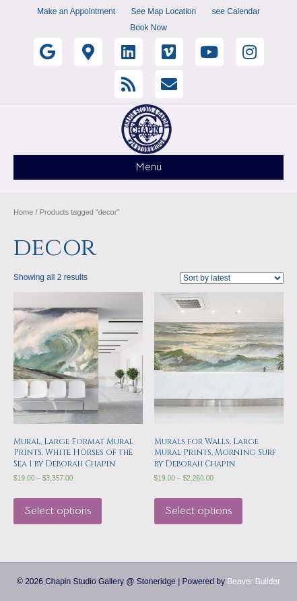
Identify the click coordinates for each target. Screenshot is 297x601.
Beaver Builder (253, 581)
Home (23, 212)
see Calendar (236, 11)
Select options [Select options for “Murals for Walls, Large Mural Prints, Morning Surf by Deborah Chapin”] (198, 511)
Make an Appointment (76, 11)
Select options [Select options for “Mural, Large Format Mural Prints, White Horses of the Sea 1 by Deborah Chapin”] (57, 511)
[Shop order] (232, 278)
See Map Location (163, 11)
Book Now (148, 27)
